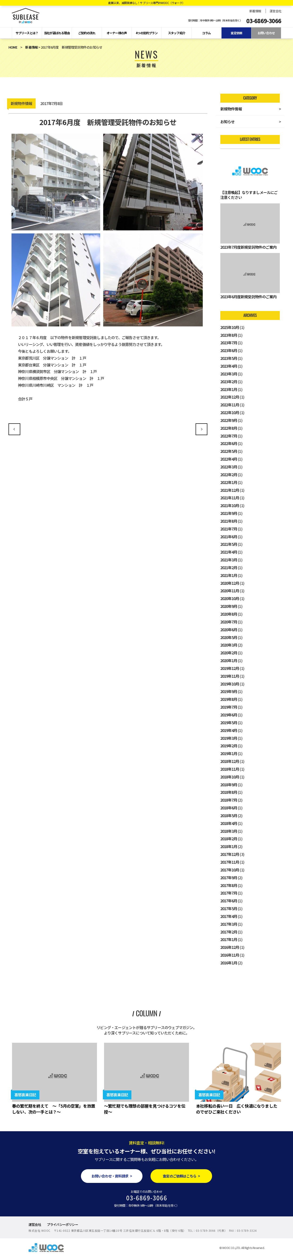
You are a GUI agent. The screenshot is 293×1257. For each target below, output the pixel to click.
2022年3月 (228, 467)
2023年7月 (228, 342)
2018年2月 (228, 838)
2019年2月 (228, 745)
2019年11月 (229, 676)
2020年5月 (228, 637)
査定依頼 (236, 33)
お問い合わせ (266, 33)
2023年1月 (228, 389)
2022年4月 (228, 459)
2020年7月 (228, 622)
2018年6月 (228, 808)
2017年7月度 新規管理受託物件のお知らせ (201, 429)
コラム (206, 33)
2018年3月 (228, 831)
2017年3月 (228, 924)
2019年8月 (228, 699)
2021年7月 (228, 529)
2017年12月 (229, 854)
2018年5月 (228, 815)
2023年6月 (228, 350)
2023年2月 (228, 381)
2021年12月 (229, 490)
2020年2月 (228, 653)
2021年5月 (228, 544)
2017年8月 (228, 885)
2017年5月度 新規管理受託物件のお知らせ (14, 429)
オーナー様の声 (117, 33)
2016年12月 (229, 947)
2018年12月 (229, 761)
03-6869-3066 (263, 21)
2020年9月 (228, 606)
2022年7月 (228, 436)
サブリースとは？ (27, 33)
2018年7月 (228, 800)
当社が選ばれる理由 (57, 33)
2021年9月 (228, 513)
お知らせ (227, 121)
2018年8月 (228, 792)
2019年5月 (228, 722)
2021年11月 (229, 497)
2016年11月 (229, 955)
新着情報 (255, 11)
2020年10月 (229, 598)
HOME (12, 47)
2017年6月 (228, 901)
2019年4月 (228, 730)
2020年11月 (229, 590)
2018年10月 (229, 777)
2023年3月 (228, 374)
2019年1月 (228, 753)
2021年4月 (228, 552)
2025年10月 (229, 327)
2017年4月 (228, 916)
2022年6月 (228, 443)
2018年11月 (229, 769)
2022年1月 (228, 482)
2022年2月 (228, 474)
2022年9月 (228, 420)
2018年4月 (228, 823)
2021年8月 (228, 521)
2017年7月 (228, 893)
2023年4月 (228, 366)
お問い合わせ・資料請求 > (112, 1175)
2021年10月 (229, 505)
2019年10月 (229, 684)
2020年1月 (228, 660)
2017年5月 (228, 908)
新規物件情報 (231, 109)
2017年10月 (229, 870)
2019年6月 (228, 715)
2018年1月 (228, 846)
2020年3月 (228, 645)
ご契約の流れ (86, 33)
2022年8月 (228, 428)
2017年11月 (229, 862)
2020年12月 (229, 583)
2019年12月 (229, 668)
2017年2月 (228, 932)
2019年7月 (228, 707)
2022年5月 (228, 451)
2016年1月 (228, 963)
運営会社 (275, 11)
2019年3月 (228, 738)
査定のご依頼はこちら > (181, 1175)
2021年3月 (228, 560)
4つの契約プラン (147, 33)
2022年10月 (229, 412)
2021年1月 (228, 575)
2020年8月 (228, 614)
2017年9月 (228, 877)
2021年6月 (228, 536)
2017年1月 (228, 939)
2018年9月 (228, 784)
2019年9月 (228, 691)
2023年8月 (228, 335)
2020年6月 (228, 629)
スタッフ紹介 (176, 33)
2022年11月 (229, 405)
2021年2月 (228, 567)
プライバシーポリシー (62, 1224)
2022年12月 (229, 397)
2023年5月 (228, 358)
